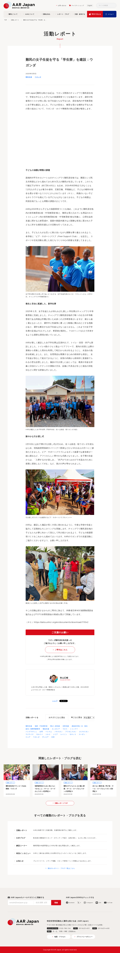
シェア (55, 701)
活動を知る (46, 14)
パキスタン (59, 731)
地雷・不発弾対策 (41, 726)
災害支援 (66, 726)
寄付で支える (96, 14)
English (90, 5)
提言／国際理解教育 (33, 729)
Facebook (72, 902)
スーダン (82, 734)
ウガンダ (38, 77)
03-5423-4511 (84, 928)
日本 (53, 737)
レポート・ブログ (63, 14)
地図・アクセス (59, 937)
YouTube (109, 902)
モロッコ (73, 734)
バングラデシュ (31, 731)
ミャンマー (74, 729)
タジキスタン (84, 731)
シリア (55, 734)
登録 (56, 902)
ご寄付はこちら (61, 650)
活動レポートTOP (61, 803)
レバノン (64, 734)
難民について (13, 14)
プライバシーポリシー (85, 937)
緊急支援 (46, 729)
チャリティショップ (78, 5)
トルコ (47, 734)
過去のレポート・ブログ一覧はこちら (61, 868)
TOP (5, 20)
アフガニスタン (70, 731)
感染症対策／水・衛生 (80, 726)
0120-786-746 (65, 928)
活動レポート (15, 20)
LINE (99, 902)
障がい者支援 (55, 726)
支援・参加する (80, 14)
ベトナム (48, 731)
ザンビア (45, 737)
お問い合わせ (62, 5)
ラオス (65, 729)
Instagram (89, 902)
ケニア (28, 737)
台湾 (41, 731)
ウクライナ (30, 734)
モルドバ (39, 734)
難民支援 (29, 77)
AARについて (29, 14)
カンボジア (56, 729)
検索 (114, 5)
